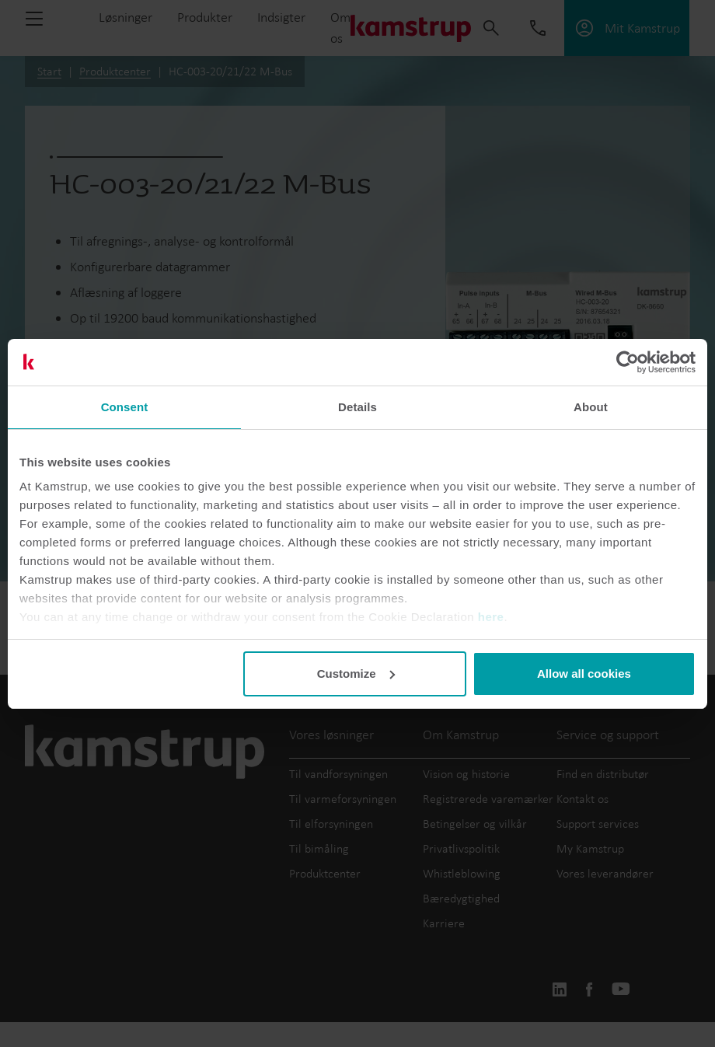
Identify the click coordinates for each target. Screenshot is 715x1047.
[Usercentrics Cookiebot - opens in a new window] (628, 362)
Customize (356, 673)
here (491, 616)
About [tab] (591, 407)
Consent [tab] (124, 407)
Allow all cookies (584, 673)
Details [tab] (357, 407)
